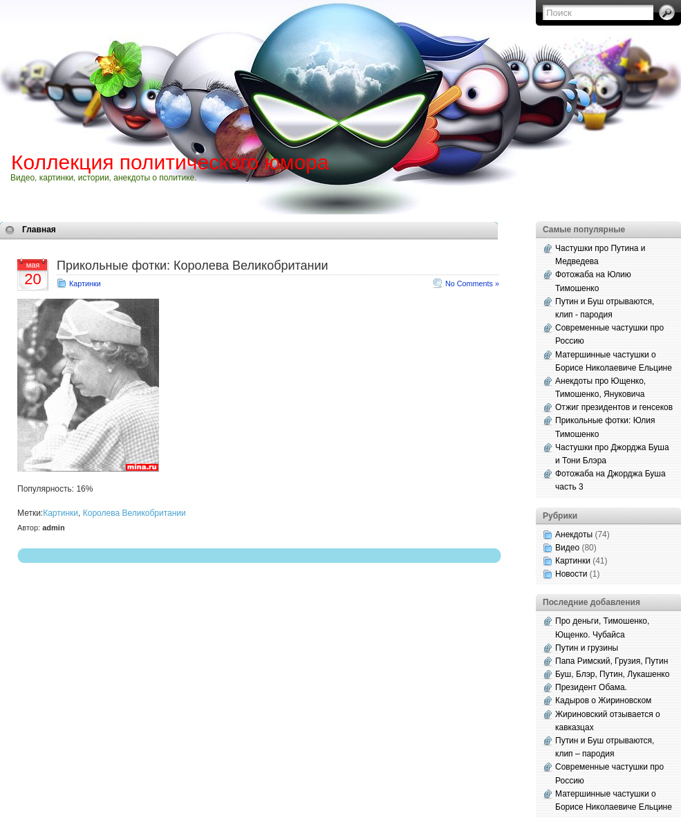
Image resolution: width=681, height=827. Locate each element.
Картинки (85, 283)
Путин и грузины (586, 648)
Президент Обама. (591, 687)
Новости (571, 574)
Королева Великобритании (134, 513)
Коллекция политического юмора (169, 162)
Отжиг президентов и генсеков (614, 407)
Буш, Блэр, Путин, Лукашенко (612, 674)
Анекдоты (574, 534)
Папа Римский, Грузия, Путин (611, 661)
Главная (39, 229)
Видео (567, 547)
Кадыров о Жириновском (603, 700)
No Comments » (472, 283)
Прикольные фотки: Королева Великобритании (192, 265)
